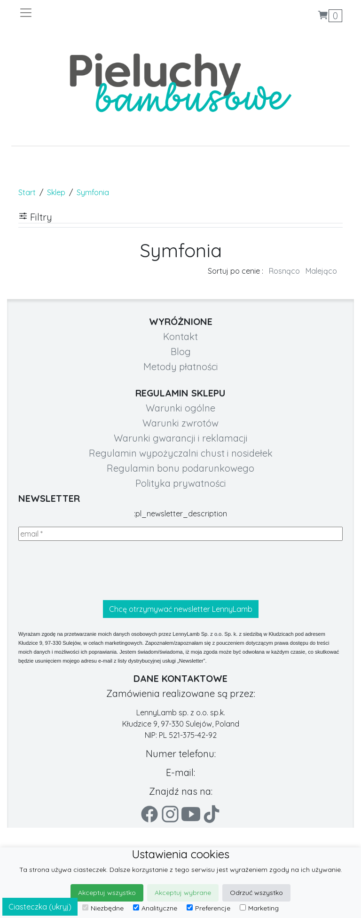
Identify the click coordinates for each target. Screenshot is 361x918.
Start (27, 192)
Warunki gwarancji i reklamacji (181, 438)
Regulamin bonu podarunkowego (180, 468)
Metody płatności (180, 366)
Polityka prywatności (180, 483)
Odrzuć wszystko (256, 892)
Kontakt (180, 336)
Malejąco (321, 271)
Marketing (259, 908)
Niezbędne (103, 908)
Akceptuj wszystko (107, 892)
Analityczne (155, 908)
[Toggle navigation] (99, 13)
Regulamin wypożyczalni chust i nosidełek (181, 453)
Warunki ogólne (180, 408)
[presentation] (89, 570)
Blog (181, 351)
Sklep (56, 192)
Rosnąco (284, 271)
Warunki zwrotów (180, 423)
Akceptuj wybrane (183, 892)
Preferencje (208, 908)
